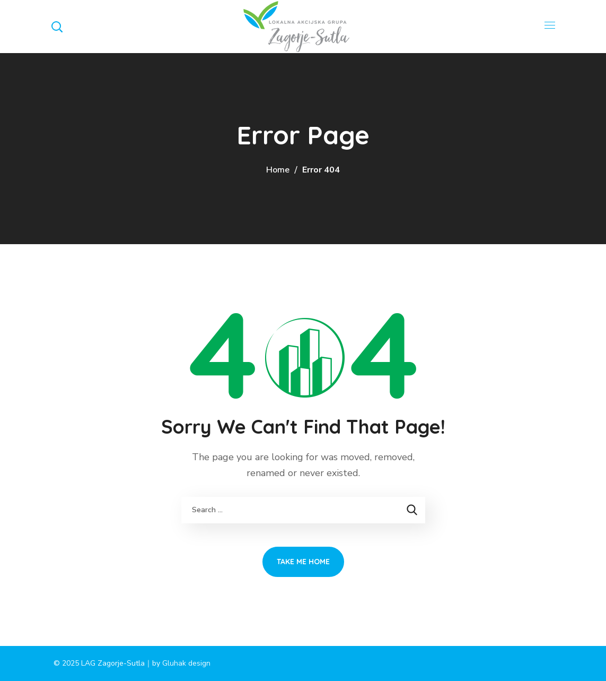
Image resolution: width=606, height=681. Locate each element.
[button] (56, 26)
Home (277, 170)
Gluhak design (186, 663)
